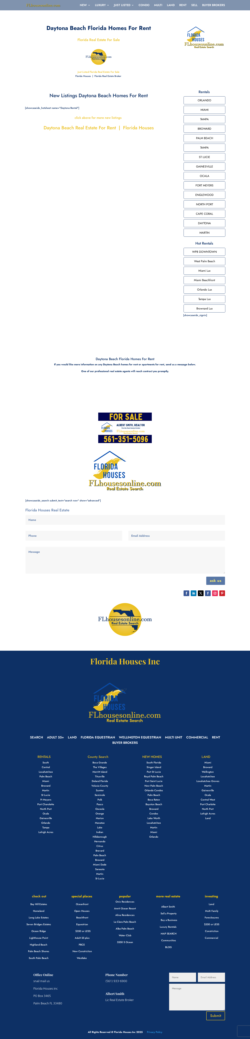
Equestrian (82, 924)
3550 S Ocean (125, 942)
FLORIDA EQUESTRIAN (98, 738)
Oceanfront (82, 904)
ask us (215, 580)
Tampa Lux (204, 299)
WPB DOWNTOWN (204, 252)
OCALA (204, 176)
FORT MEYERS (204, 185)
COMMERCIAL (197, 738)
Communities (168, 940)
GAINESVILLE (204, 166)
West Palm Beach (204, 261)
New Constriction (82, 951)
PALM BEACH (204, 138)
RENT (183, 5)
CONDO (144, 5)
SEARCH (36, 738)
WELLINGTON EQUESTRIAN (140, 738)
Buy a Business (169, 920)
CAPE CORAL (204, 214)
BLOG (168, 947)
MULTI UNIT (173, 738)
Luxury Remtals (168, 927)
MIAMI (205, 110)
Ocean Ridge (38, 931)
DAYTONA (204, 223)
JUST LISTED (122, 5)
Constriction (212, 931)
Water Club (125, 935)
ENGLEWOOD (204, 195)
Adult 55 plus (82, 938)
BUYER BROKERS (213, 5)
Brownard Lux (204, 308)
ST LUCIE (204, 157)
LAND (171, 5)
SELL (194, 5)
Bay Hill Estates (38, 904)
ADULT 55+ (55, 738)
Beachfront (82, 917)
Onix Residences (125, 901)
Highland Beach (38, 944)
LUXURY (100, 5)
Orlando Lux (204, 290)
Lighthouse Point (38, 938)
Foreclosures (212, 917)
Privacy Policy (154, 1032)
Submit (215, 1015)
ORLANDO (204, 100)
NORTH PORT (204, 204)
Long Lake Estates (39, 917)
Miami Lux (204, 271)
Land (211, 904)
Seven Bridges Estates (38, 924)
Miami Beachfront (204, 280)
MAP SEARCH (168, 933)
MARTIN (204, 233)
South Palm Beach (39, 958)
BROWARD (204, 129)
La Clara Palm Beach (125, 922)
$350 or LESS (83, 931)
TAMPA (204, 119)
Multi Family (211, 911)
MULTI (158, 5)
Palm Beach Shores (38, 951)
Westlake (82, 958)
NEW (83, 5)
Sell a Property (169, 913)
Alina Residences (124, 915)
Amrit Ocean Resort (125, 908)
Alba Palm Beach (125, 928)
